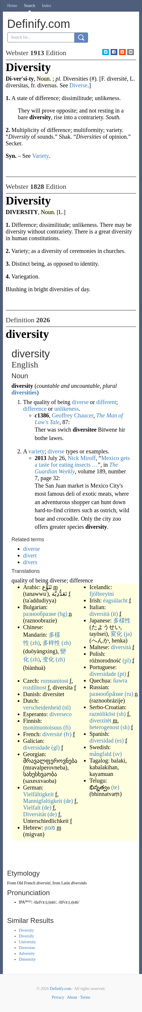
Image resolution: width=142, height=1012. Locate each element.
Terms (85, 997)
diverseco (60, 714)
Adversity (27, 953)
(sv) (117, 754)
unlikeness (66, 408)
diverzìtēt (100, 720)
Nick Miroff (82, 458)
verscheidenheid (42, 707)
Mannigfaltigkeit (42, 801)
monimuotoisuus (42, 727)
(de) (68, 801)
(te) (115, 787)
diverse (80, 402)
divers (30, 562)
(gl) (55, 747)
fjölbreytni (101, 594)
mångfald (100, 754)
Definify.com (60, 988)
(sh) (121, 714)
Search (29, 5)
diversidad (101, 740)
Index (46, 5)
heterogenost (104, 727)
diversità (99, 614)
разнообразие (39, 614)
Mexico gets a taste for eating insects (82, 461)
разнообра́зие (106, 694)
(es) (119, 740)
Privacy (58, 997)
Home (12, 5)
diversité (52, 734)
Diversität (34, 814)
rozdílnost (34, 687)
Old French (26, 883)
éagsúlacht (115, 600)
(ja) (128, 634)
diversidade (36, 747)
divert (30, 555)
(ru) (129, 694)
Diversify (26, 936)
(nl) (66, 707)
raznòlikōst (102, 714)
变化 (48, 659)
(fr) (68, 734)
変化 (116, 634)
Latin (65, 883)
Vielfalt (32, 807)
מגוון (49, 827)
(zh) (35, 643)
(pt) (122, 674)
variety (36, 451)
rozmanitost (54, 681)
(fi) (67, 727)
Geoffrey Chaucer (72, 415)
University (27, 942)
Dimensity (27, 959)
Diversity (26, 930)
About (72, 997)
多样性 (51, 643)
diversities (24, 392)
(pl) (127, 660)
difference (35, 408)
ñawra (120, 680)
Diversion (27, 948)
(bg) (62, 614)
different (106, 402)
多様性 (122, 620)
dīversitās (79, 883)
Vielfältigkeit (38, 794)
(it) (114, 614)
